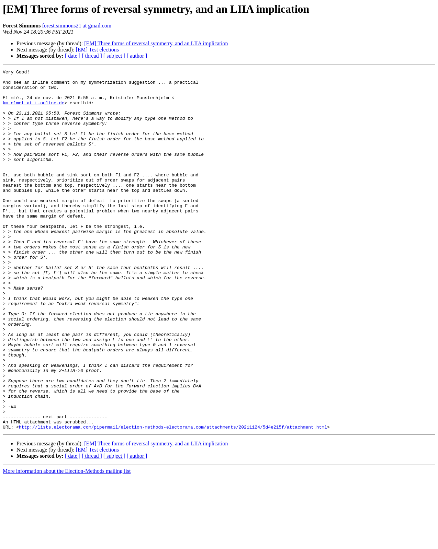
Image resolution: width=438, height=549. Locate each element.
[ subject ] (114, 56)
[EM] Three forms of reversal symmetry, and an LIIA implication (156, 43)
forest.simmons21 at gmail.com (76, 25)
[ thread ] (92, 56)
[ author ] (137, 56)
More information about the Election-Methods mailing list (67, 543)
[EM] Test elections (97, 49)
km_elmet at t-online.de (33, 110)
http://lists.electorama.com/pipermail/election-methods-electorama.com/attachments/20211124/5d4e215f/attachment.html (173, 499)
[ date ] (72, 56)
